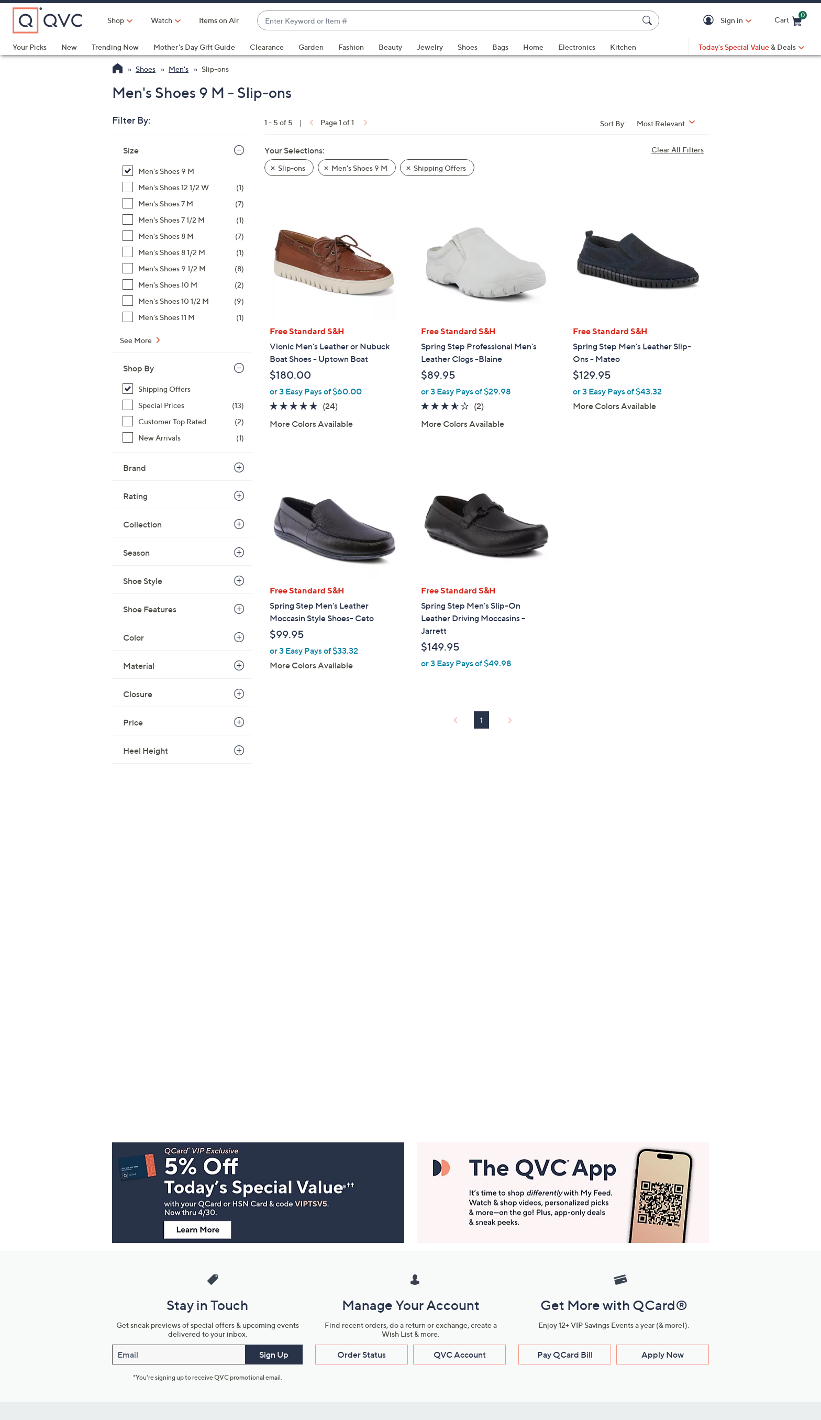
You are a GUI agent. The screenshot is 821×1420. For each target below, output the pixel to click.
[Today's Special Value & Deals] (751, 47)
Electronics (576, 46)
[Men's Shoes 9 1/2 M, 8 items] (183, 268)
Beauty (390, 46)
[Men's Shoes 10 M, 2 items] (183, 284)
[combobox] (448, 20)
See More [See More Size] (136, 340)
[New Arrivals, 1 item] (183, 437)
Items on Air (219, 20)
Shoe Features (149, 609)
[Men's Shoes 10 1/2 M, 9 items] (183, 300)
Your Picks (30, 46)
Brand (134, 468)
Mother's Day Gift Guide (194, 46)
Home (533, 46)
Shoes (468, 46)
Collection (142, 524)
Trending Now (115, 46)
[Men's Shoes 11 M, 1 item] (183, 317)
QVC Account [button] (460, 1354)
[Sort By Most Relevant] (669, 123)
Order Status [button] (361, 1354)
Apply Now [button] (662, 1354)
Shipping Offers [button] (440, 167)
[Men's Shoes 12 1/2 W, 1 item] (183, 187)
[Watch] (162, 20)
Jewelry (430, 46)
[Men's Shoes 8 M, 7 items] (183, 235)
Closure (137, 694)
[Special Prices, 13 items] (183, 405)
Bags (500, 46)
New (69, 46)
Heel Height (145, 750)
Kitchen (623, 46)
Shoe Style (142, 581)
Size (131, 150)
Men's (178, 68)
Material (138, 666)
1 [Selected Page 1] (481, 719)
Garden (311, 46)
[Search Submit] (649, 20)
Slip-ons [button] (291, 167)
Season (136, 552)
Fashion (351, 46)
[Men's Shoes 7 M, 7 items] (183, 203)
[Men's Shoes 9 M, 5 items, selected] (183, 171)
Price (133, 722)
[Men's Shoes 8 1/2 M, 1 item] (183, 252)
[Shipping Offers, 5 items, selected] (183, 388)
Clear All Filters (677, 149)
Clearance (267, 46)
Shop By (138, 368)
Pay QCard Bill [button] (565, 1354)
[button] (710, 20)
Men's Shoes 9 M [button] (359, 167)
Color (133, 637)
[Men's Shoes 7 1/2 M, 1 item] (183, 219)
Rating (135, 496)
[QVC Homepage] (118, 69)
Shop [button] (115, 20)
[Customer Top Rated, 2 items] (183, 421)
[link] (310, 122)
